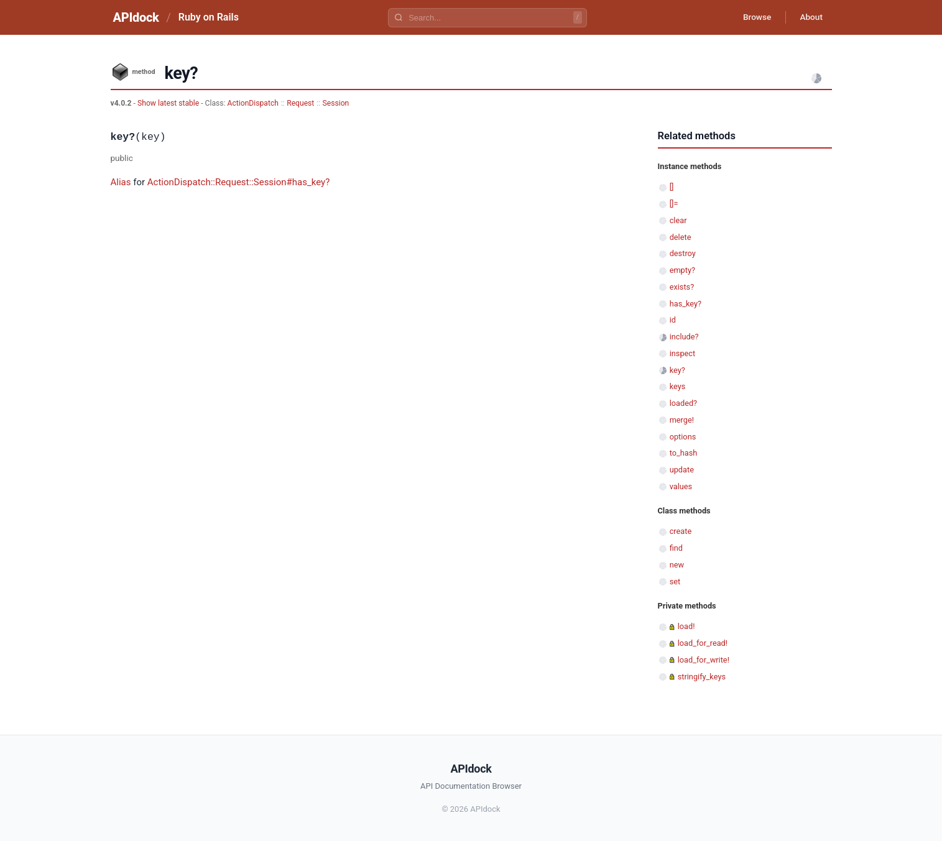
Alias (121, 182)
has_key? (685, 303)
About (810, 17)
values (681, 486)
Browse (753, 17)
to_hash (684, 452)
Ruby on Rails (208, 17)
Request (300, 103)
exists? (682, 287)
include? (684, 336)
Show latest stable (169, 103)
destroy (683, 253)
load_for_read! (702, 643)
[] (672, 186)
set (675, 581)
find (676, 548)
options (683, 436)
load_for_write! (703, 659)
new (677, 564)
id (673, 319)
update (682, 469)
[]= (674, 203)
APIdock (136, 17)
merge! (682, 420)
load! (686, 626)
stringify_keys (702, 676)
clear (678, 220)
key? (677, 370)
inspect (683, 353)
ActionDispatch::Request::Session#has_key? (238, 182)
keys (678, 386)
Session (336, 103)
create (681, 531)
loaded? (683, 403)
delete (680, 237)
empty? (682, 270)
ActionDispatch (253, 103)
